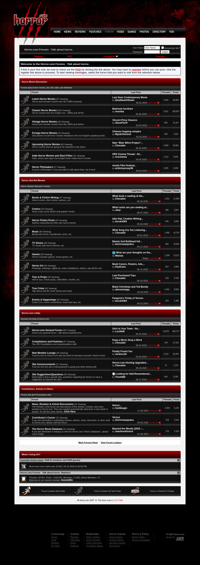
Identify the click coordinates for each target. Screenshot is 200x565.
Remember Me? (170, 48)
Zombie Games (116, 540)
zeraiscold (121, 354)
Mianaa (119, 255)
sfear (118, 210)
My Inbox (55, 546)
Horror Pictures (93, 540)
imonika (119, 111)
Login (53, 540)
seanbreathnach (124, 431)
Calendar (160, 56)
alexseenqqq (122, 289)
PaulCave (120, 266)
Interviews (75, 540)
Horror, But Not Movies (33, 180)
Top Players (114, 546)
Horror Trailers (93, 537)
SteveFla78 (121, 122)
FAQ (69, 56)
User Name (138, 48)
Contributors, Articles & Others (37, 389)
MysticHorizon (123, 134)
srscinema (121, 157)
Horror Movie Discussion (34, 82)
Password (137, 52)
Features (74, 546)
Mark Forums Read (88, 442)
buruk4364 (121, 221)
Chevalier (120, 145)
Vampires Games (117, 543)
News (73, 543)
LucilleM (120, 331)
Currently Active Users (31, 460)
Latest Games (115, 537)
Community (111, 56)
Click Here (70, 411)
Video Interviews (94, 543)
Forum (54, 537)
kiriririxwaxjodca (124, 244)
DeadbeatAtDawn (125, 100)
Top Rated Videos (94, 546)
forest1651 (67, 480)
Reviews (74, 537)
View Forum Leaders (111, 442)
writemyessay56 (124, 168)
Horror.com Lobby (31, 313)
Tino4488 (120, 377)
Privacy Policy (138, 537)
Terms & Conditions (141, 540)
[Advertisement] (119, 17)
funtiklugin (121, 408)
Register (38, 56)
